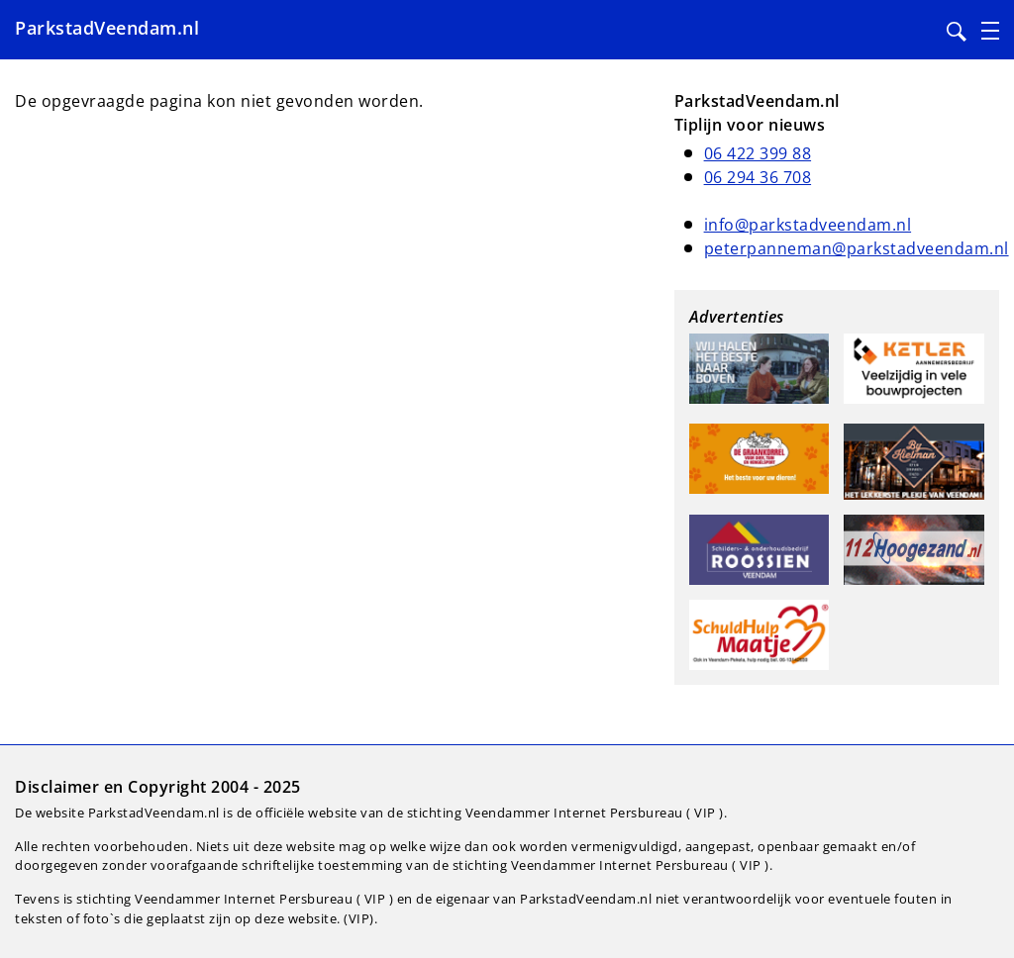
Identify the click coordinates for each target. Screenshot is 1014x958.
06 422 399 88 (758, 153)
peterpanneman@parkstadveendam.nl (856, 248)
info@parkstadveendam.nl (808, 225)
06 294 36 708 (758, 177)
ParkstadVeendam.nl (107, 28)
